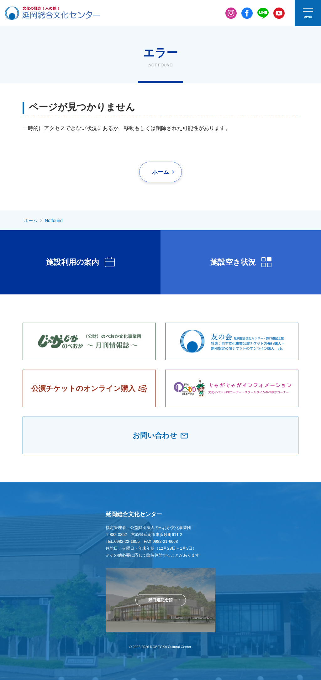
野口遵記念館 (160, 600)
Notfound (54, 220)
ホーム (160, 172)
